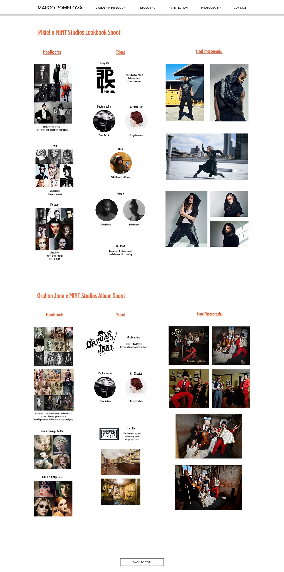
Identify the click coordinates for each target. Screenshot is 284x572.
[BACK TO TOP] (142, 562)
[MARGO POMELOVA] (60, 7)
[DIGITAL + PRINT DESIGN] (110, 7)
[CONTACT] (240, 7)
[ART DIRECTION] (178, 7)
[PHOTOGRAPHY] (211, 7)
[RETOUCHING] (147, 7)
